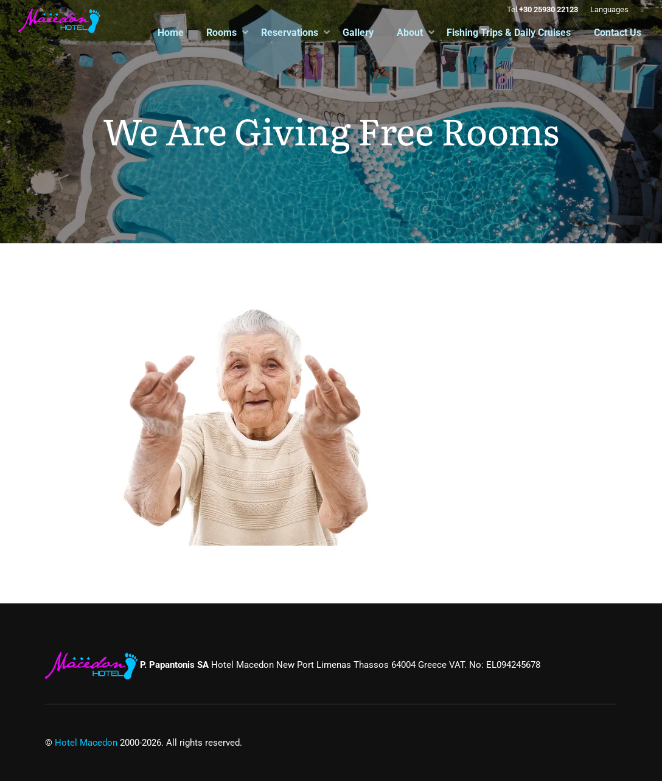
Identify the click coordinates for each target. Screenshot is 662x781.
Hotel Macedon (86, 742)
